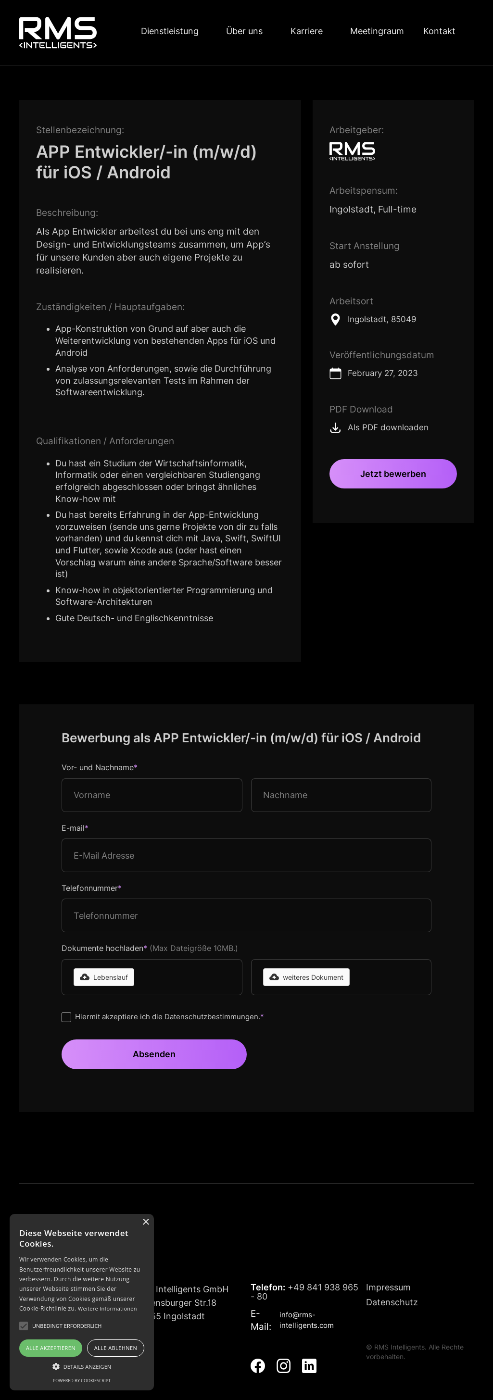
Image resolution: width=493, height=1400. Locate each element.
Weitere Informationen (107, 1308)
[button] (104, 977)
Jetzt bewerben (393, 474)
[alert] (82, 1302)
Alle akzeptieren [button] (51, 1347)
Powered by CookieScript (82, 1380)
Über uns (244, 31)
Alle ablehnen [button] (115, 1347)
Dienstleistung (170, 31)
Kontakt (439, 31)
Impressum (388, 1287)
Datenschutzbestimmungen (211, 1016)
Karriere (307, 31)
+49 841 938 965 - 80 (304, 1292)
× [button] (145, 1222)
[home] (58, 33)
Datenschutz (392, 1302)
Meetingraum (377, 31)
